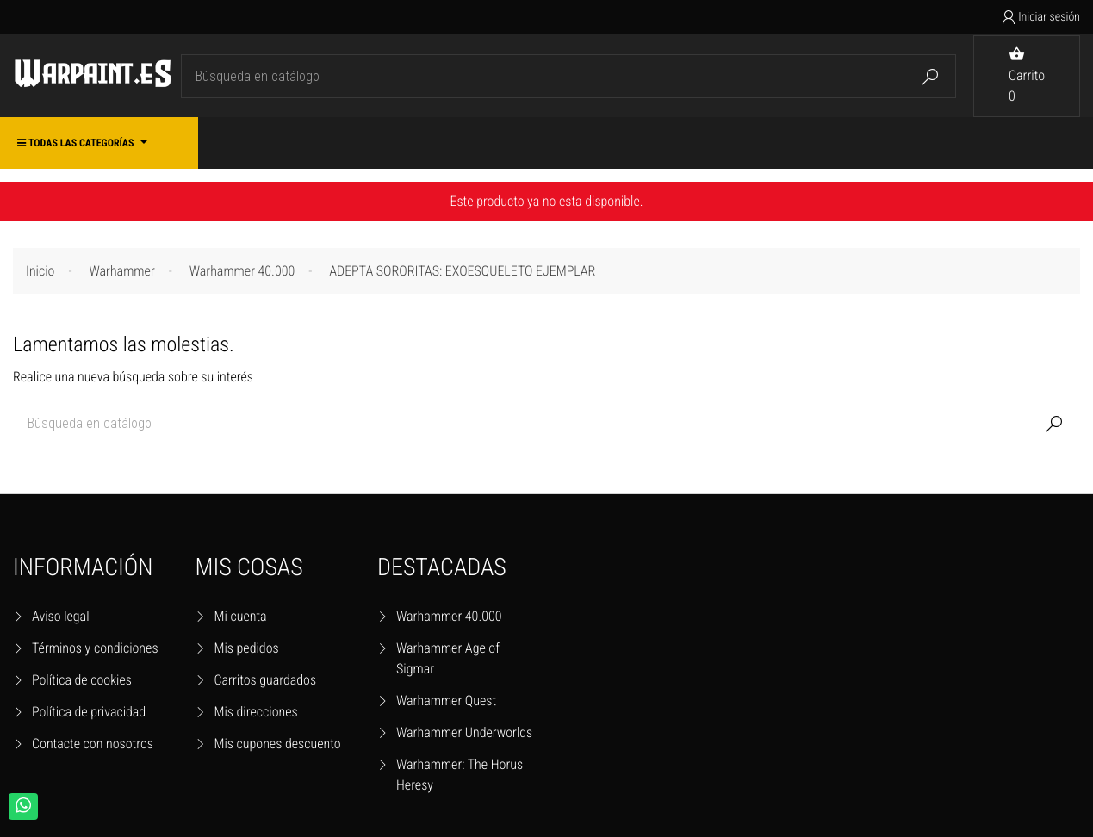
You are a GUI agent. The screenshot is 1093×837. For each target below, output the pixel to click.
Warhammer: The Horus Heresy (459, 774)
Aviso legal (61, 616)
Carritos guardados (265, 680)
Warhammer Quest (446, 700)
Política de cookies (82, 680)
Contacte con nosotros (92, 743)
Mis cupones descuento (277, 743)
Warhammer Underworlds (464, 732)
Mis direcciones (256, 712)
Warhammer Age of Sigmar (448, 658)
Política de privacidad (89, 712)
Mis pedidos (246, 648)
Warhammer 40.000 (449, 616)
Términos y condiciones (95, 648)
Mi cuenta (240, 616)
